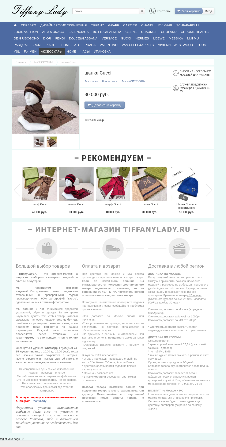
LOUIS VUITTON (26, 32)
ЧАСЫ (85, 51)
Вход (208, 11)
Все (91, 81)
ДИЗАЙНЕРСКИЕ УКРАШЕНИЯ (63, 25)
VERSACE (109, 38)
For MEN (30, 51)
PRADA (90, 45)
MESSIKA (176, 38)
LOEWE (159, 38)
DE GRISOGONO (26, 38)
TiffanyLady (38, 400)
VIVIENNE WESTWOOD (175, 45)
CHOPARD (169, 32)
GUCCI (126, 38)
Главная (20, 62)
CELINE (131, 32)
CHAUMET (149, 32)
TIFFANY (97, 25)
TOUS (201, 45)
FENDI (60, 38)
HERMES (142, 38)
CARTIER (130, 25)
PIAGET (51, 45)
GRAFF (113, 25)
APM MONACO (53, 32)
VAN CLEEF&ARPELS (138, 45)
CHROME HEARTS (194, 32)
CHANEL (147, 25)
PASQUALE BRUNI (27, 45)
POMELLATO (70, 45)
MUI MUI (193, 38)
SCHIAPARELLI (187, 25)
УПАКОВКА (102, 51)
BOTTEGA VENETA (107, 32)
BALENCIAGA (78, 32)
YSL (17, 51)
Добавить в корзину (104, 105)
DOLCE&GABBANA (83, 38)
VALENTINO (109, 45)
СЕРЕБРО (28, 25)
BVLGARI (165, 25)
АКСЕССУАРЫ (51, 51)
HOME (71, 51)
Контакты (159, 11)
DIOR (47, 38)
